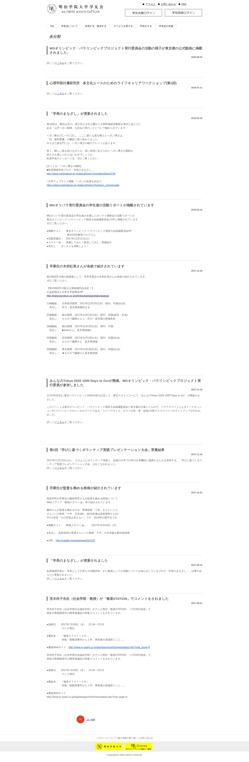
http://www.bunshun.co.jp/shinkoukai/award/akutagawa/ (78, 295)
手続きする (146, 26)
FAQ (183, 4)
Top (52, 26)
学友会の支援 (166, 26)
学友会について (69, 26)
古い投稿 (86, 719)
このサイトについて (106, 738)
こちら (60, 63)
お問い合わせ (168, 4)
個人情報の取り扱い (128, 738)
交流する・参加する (95, 26)
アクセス (150, 4)
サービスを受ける (123, 26)
